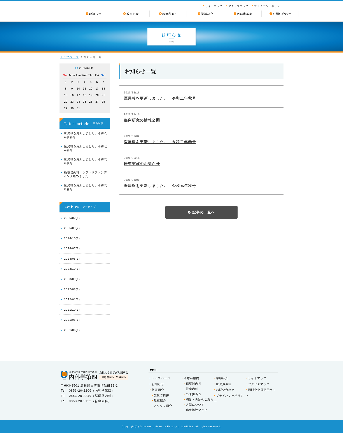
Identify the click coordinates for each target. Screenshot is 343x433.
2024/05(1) (72, 258)
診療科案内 (191, 378)
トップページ (69, 57)
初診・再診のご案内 (200, 399)
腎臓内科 (192, 389)
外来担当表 (193, 394)
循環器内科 (193, 383)
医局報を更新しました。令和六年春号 (85, 187)
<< (76, 68)
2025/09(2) (72, 228)
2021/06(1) (72, 330)
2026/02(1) (72, 218)
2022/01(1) (72, 299)
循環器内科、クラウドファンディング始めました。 (85, 174)
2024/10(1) (72, 238)
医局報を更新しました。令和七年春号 (85, 148)
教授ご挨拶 (161, 395)
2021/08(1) (72, 319)
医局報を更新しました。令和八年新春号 (85, 135)
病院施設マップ (196, 410)
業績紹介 (222, 378)
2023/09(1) (72, 279)
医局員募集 (223, 384)
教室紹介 (158, 389)
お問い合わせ (225, 389)
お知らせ (158, 384)
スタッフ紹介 (163, 405)
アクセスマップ (238, 6)
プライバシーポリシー (268, 6)
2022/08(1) (72, 289)
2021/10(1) (72, 309)
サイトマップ (213, 6)
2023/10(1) (72, 268)
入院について (195, 404)
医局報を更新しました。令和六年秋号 (85, 161)
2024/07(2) (72, 248)
